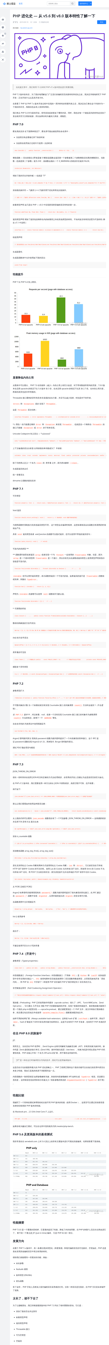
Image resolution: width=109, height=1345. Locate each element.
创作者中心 (84, 3)
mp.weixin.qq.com (26, 28)
